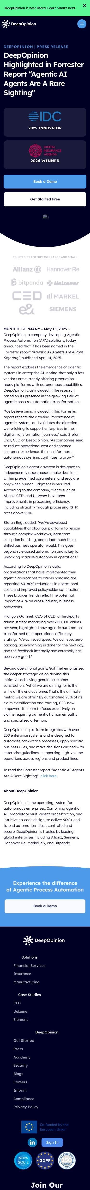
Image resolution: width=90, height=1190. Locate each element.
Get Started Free (45, 199)
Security (20, 1065)
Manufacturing (26, 982)
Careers (20, 1082)
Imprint (20, 1090)
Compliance (23, 1098)
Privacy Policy (25, 1107)
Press (18, 1049)
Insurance (22, 973)
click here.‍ (49, 776)
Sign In (52, 1142)
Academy (21, 1057)
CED (17, 1003)
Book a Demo (45, 181)
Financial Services (29, 965)
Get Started (23, 1040)
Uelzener (21, 1011)
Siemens (20, 1019)
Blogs (18, 1073)
